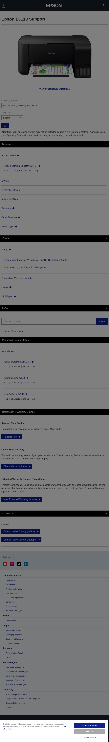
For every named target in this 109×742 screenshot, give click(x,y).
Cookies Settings (89, 737)
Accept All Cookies (89, 725)
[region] (54, 731)
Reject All (89, 731)
